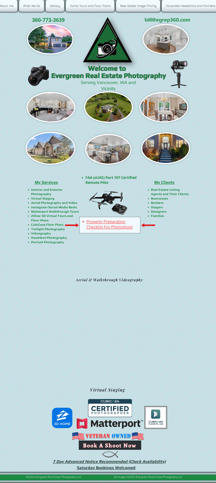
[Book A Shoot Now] (110, 445)
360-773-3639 (48, 19)
